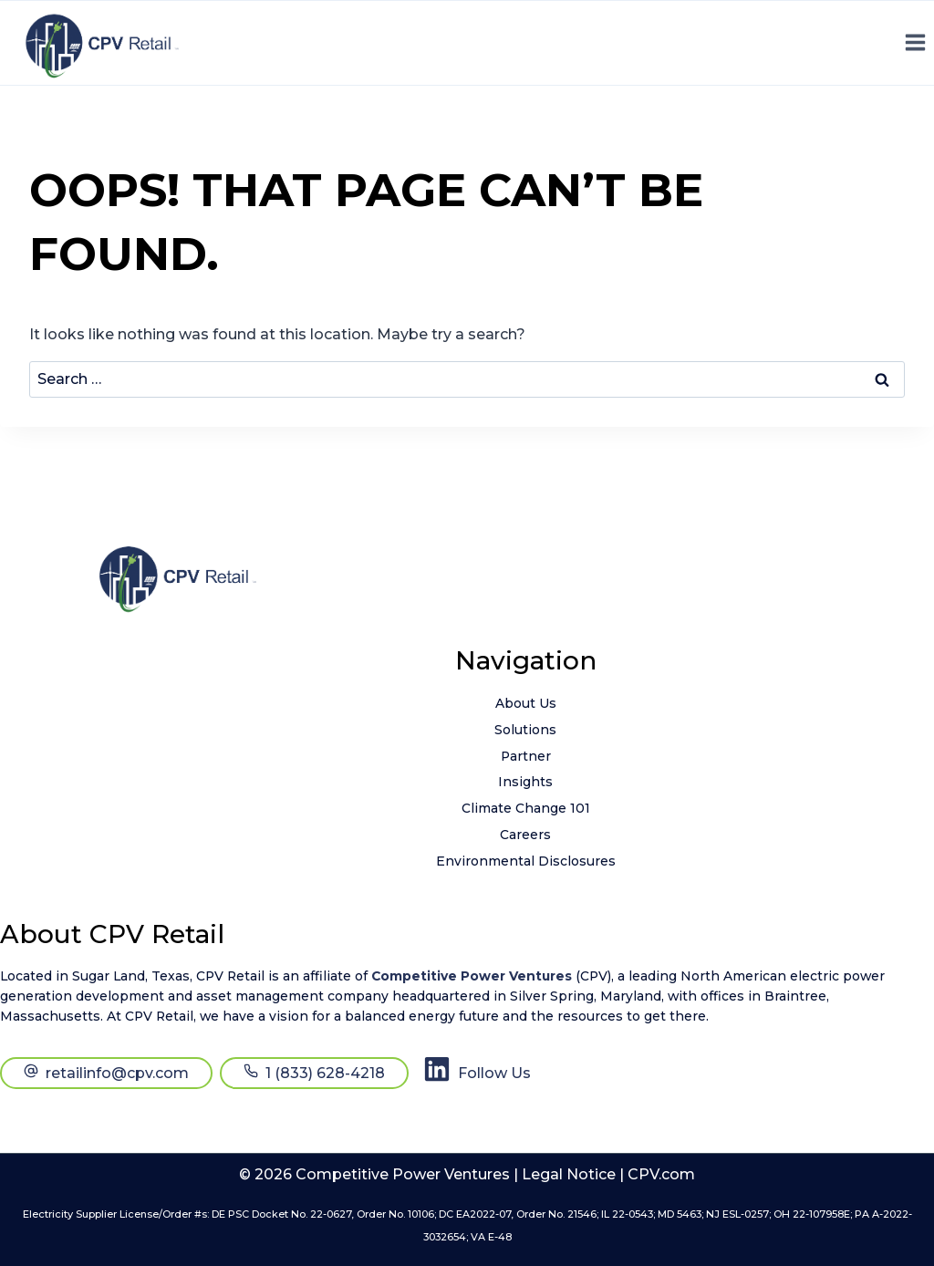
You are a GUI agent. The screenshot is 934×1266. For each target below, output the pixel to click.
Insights (525, 781)
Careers (525, 834)
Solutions (525, 729)
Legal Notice (569, 1174)
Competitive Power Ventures (471, 976)
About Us (525, 703)
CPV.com (661, 1174)
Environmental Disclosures (526, 861)
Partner (526, 756)
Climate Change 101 (526, 808)
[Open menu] (915, 42)
